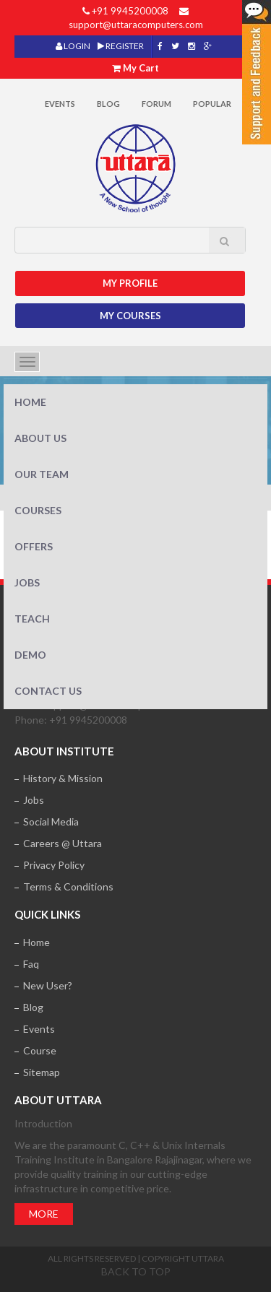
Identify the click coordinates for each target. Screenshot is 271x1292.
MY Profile (130, 283)
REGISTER (121, 45)
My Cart (141, 68)
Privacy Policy (54, 865)
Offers (33, 546)
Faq (31, 964)
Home (30, 402)
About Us (40, 438)
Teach (32, 618)
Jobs (27, 582)
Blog (108, 103)
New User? (47, 985)
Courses (37, 510)
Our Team (41, 474)
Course (39, 1050)
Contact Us (48, 691)
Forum (156, 103)
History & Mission (63, 778)
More (44, 1214)
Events (60, 103)
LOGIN (73, 45)
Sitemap (41, 1072)
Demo (30, 655)
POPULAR (212, 103)
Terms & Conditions (68, 886)
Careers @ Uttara (62, 843)
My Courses (130, 315)
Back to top (136, 1271)
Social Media (51, 821)
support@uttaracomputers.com (136, 24)
